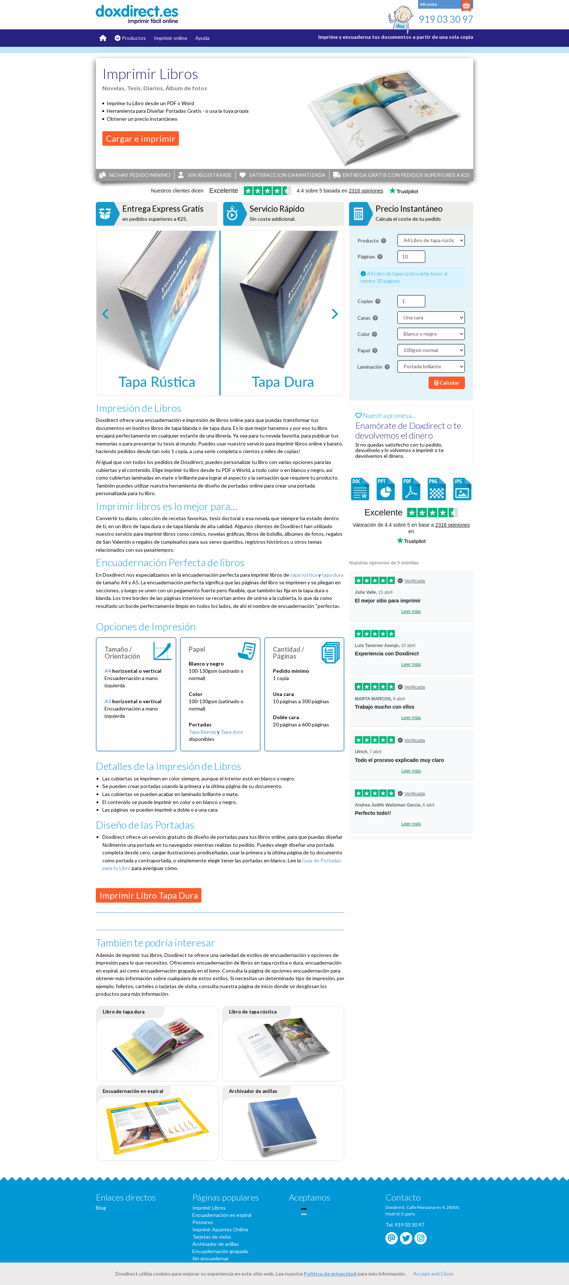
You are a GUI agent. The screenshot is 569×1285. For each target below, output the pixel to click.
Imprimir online (170, 38)
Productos (134, 38)
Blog (101, 1208)
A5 (108, 701)
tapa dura (332, 575)
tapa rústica (303, 575)
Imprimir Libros (209, 1208)
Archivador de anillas (215, 1244)
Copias (368, 301)
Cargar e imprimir (140, 138)
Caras (367, 318)
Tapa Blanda (202, 732)
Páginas (369, 256)
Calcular (446, 383)
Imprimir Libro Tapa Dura (148, 895)
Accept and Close (433, 1274)
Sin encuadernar (210, 1258)
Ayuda (202, 38)
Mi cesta (428, 4)
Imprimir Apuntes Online (220, 1229)
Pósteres (202, 1222)
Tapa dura (232, 732)
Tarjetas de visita (211, 1237)
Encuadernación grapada (220, 1251)
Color (367, 334)
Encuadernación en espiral (221, 1215)
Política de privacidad (330, 1274)
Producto (371, 240)
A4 (108, 671)
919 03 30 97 (446, 19)
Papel (367, 350)
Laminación (373, 367)
